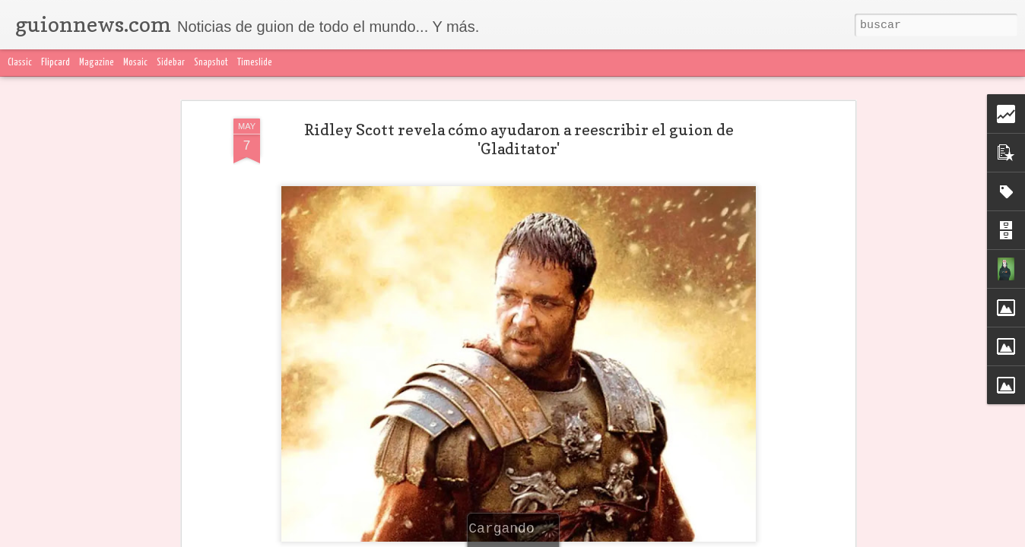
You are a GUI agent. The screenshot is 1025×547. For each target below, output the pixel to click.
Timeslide (254, 63)
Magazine (96, 63)
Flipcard (55, 63)
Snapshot (211, 63)
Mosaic (135, 63)
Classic (20, 63)
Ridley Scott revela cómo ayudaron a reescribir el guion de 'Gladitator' (519, 139)
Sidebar (171, 63)
